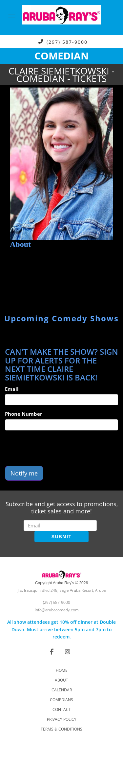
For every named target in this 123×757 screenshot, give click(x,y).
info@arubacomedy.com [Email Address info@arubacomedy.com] (57, 610)
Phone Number (23, 414)
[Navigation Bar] (12, 16)
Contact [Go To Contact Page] (61, 709)
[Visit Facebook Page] (51, 651)
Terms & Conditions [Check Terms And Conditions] (61, 729)
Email (12, 389)
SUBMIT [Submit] (61, 536)
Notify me (24, 473)
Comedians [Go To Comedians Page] (61, 699)
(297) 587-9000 (67, 42)
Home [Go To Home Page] (62, 670)
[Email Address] (60, 525)
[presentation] (55, 448)
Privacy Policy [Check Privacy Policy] (61, 719)
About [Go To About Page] (61, 680)
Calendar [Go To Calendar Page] (61, 690)
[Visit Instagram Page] (67, 651)
